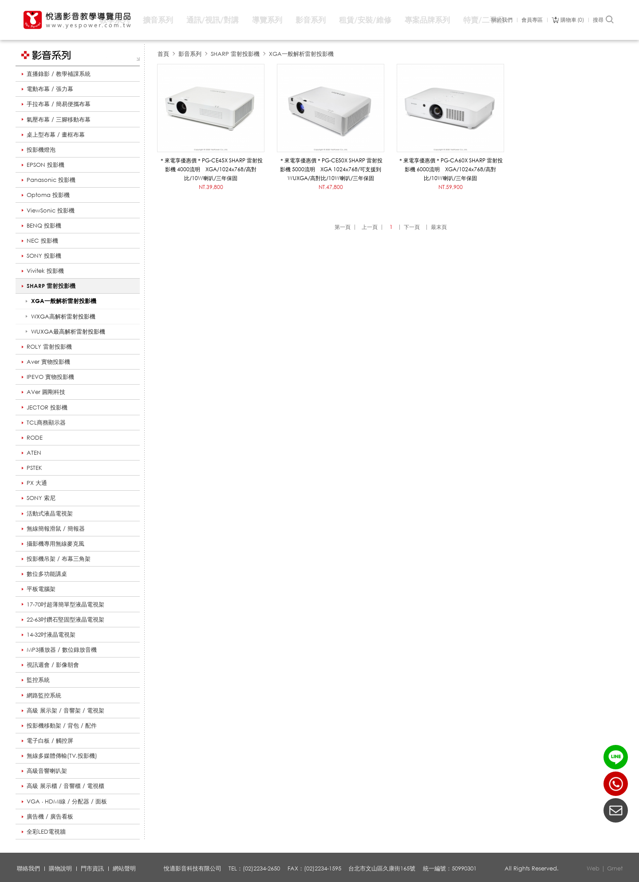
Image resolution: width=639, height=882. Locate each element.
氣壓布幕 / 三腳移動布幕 (59, 119)
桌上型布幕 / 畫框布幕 (56, 134)
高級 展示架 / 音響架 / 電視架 (65, 710)
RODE (35, 437)
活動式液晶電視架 (50, 513)
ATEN (34, 452)
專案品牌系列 (427, 19)
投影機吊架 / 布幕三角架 (59, 558)
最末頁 (439, 227)
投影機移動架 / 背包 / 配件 (62, 725)
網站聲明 (124, 868)
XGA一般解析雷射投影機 (301, 53)
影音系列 (311, 19)
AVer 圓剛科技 (46, 391)
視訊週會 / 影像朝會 (53, 664)
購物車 (572, 20)
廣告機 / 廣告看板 (50, 816)
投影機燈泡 (41, 149)
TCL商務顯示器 (46, 422)
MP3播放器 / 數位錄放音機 (62, 649)
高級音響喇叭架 (47, 770)
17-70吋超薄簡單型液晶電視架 (65, 604)
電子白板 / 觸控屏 (50, 740)
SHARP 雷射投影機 (51, 285)
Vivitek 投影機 (45, 270)
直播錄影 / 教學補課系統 (59, 73)
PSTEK (34, 467)
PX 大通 (37, 482)
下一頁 (412, 227)
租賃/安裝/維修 (365, 19)
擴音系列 (158, 19)
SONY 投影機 (44, 255)
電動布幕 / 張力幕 (50, 88)
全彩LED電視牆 (46, 831)
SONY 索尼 (41, 497)
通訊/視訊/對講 (212, 19)
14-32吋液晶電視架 (51, 634)
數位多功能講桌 (47, 573)
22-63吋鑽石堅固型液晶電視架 (65, 619)
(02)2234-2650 (616, 784)
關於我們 (502, 20)
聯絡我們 (28, 868)
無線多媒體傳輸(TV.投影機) (62, 755)
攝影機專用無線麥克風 (55, 543)
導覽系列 (267, 19)
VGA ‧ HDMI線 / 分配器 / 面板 (67, 801)
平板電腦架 (41, 588)
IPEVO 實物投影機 (50, 376)
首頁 (163, 53)
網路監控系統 (44, 695)
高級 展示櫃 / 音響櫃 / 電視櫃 (65, 785)
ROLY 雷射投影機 (49, 346)
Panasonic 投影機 (51, 179)
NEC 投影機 (42, 240)
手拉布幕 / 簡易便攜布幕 (59, 103)
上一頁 (370, 227)
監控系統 (38, 679)
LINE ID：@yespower (616, 757)
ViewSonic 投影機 (51, 210)
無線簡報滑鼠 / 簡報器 (56, 528)
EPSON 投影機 (45, 164)
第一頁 (343, 227)
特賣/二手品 (484, 19)
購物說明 (60, 868)
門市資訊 (92, 868)
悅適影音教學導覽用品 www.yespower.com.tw (77, 20)
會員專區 (532, 20)
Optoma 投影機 (48, 194)
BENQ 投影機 (44, 225)
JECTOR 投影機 (47, 407)
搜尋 (604, 20)
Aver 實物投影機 (48, 361)
